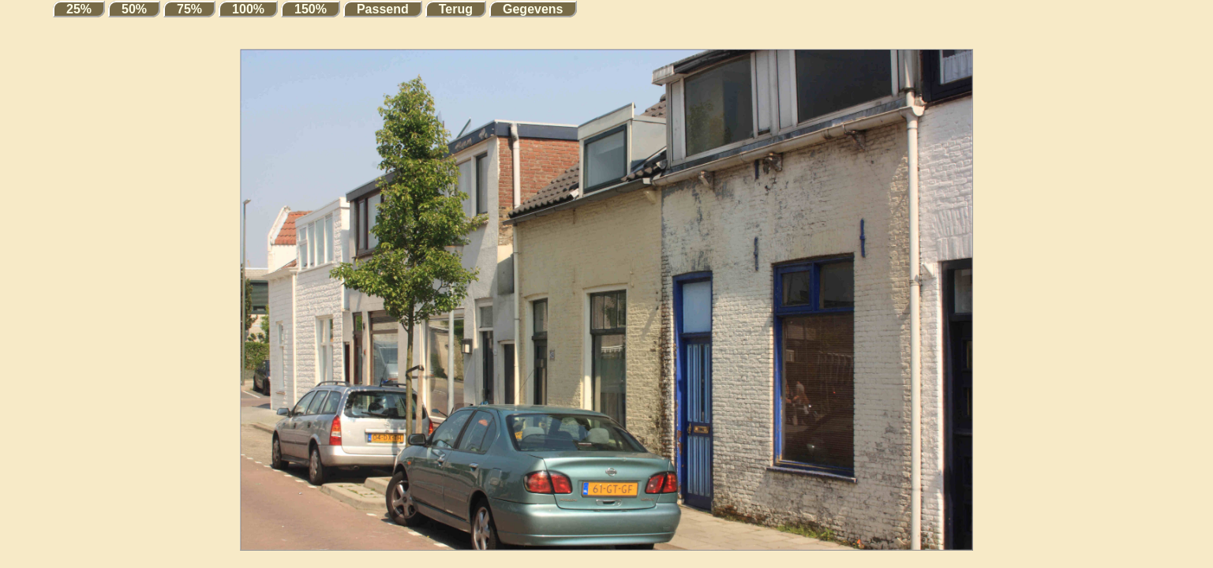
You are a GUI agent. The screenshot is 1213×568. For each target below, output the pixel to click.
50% (134, 9)
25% (79, 9)
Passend (383, 9)
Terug (456, 9)
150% (310, 9)
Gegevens (533, 9)
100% (248, 9)
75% (189, 9)
